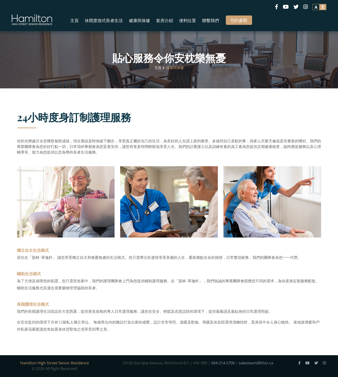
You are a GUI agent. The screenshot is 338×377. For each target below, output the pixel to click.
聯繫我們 (210, 20)
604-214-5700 (223, 363)
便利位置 (187, 20)
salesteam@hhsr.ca (256, 363)
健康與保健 (139, 20)
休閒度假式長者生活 (104, 20)
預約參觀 (238, 20)
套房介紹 (164, 20)
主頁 (74, 20)
